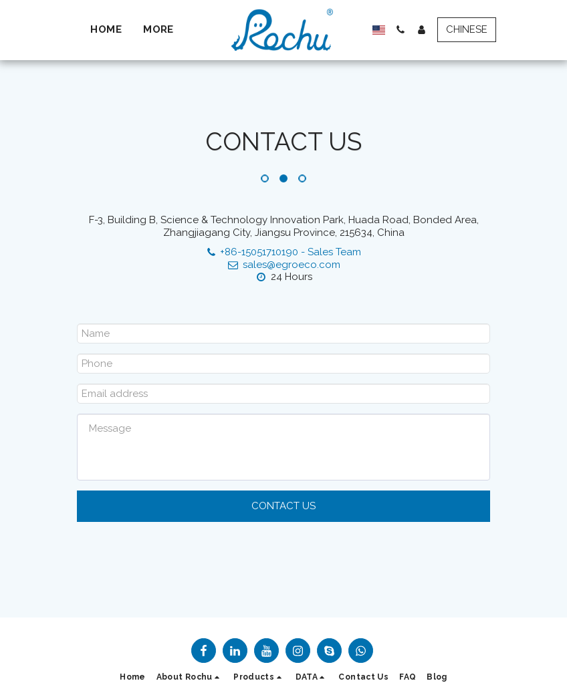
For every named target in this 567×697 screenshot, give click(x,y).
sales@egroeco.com (283, 265)
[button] (395, 30)
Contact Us (283, 506)
